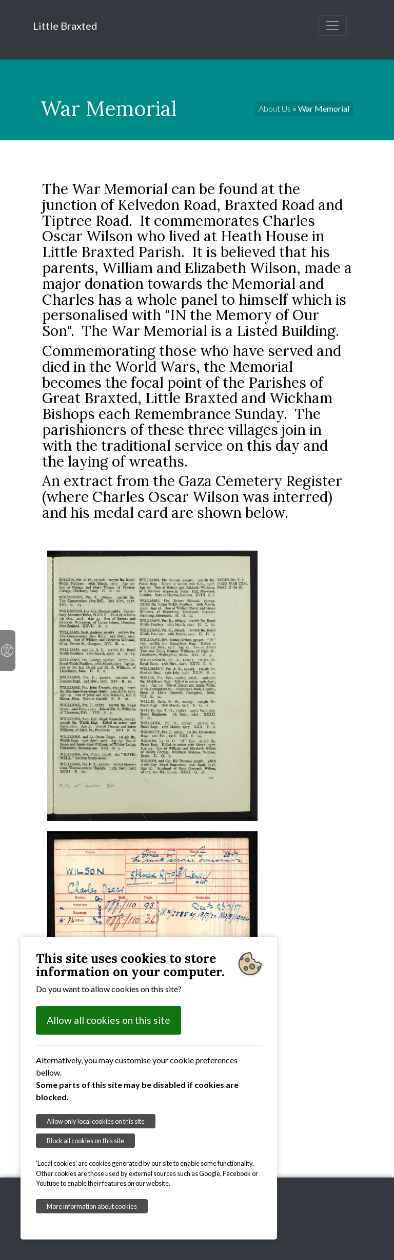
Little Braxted (65, 25)
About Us (275, 108)
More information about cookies (92, 1206)
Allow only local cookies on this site (96, 1121)
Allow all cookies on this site (108, 1020)
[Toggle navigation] (332, 25)
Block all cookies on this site (85, 1141)
